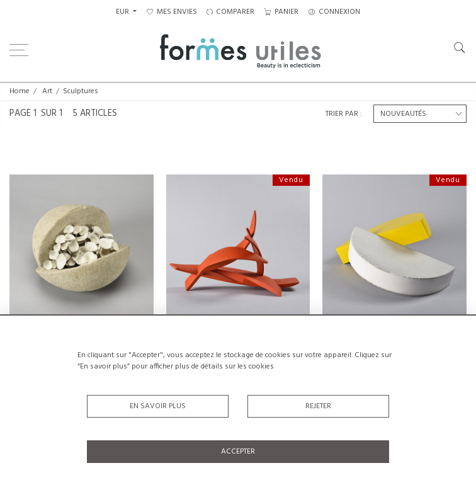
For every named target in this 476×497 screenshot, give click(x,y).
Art (47, 91)
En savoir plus (158, 406)
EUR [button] (123, 12)
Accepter (238, 451)
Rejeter (318, 406)
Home (19, 91)
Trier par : (344, 114)
